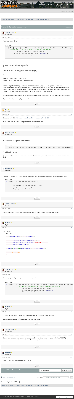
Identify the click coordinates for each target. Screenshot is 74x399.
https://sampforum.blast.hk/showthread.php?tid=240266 (32, 118)
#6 (71, 227)
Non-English (20, 19)
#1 (71, 37)
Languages (29, 19)
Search (51, 4)
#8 (71, 311)
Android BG (23, 396)
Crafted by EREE (14, 396)
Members (60, 4)
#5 (71, 208)
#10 (71, 357)
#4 (71, 173)
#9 (71, 334)
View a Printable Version (9, 377)
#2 (71, 114)
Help (69, 4)
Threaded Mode (68, 27)
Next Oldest (7, 370)
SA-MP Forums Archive (8, 19)
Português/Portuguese (42, 19)
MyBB (8, 396)
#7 (71, 274)
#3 (71, 137)
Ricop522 (8, 168)
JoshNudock (10, 32)
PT (6, 109)
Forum (42, 4)
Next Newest (16, 370)
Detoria (8, 223)
